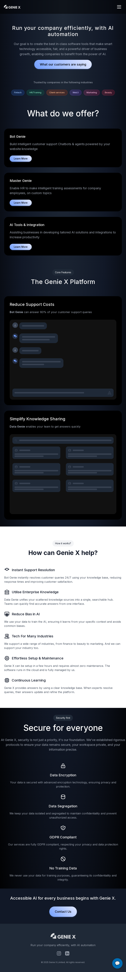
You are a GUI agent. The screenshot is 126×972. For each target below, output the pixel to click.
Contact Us (63, 911)
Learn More (21, 158)
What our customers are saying (63, 64)
